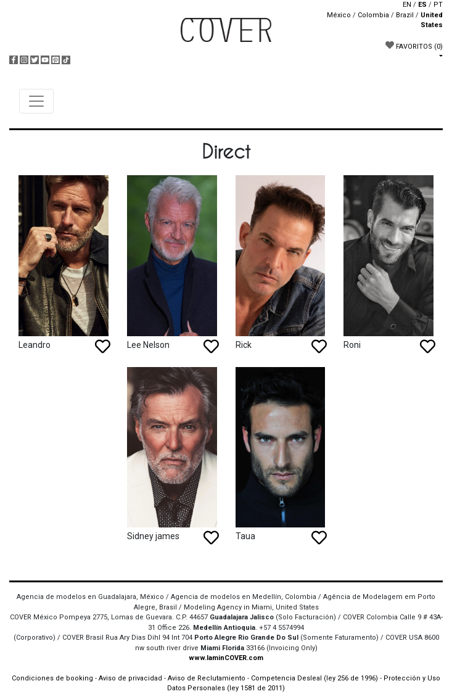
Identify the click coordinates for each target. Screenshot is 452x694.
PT (438, 5)
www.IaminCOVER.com (226, 658)
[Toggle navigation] (36, 101)
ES (422, 5)
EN (407, 5)
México (339, 15)
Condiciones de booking (52, 678)
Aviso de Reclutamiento (206, 678)
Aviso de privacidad (130, 678)
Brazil (405, 15)
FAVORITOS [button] (414, 46)
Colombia (373, 15)
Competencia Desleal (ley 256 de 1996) (315, 678)
